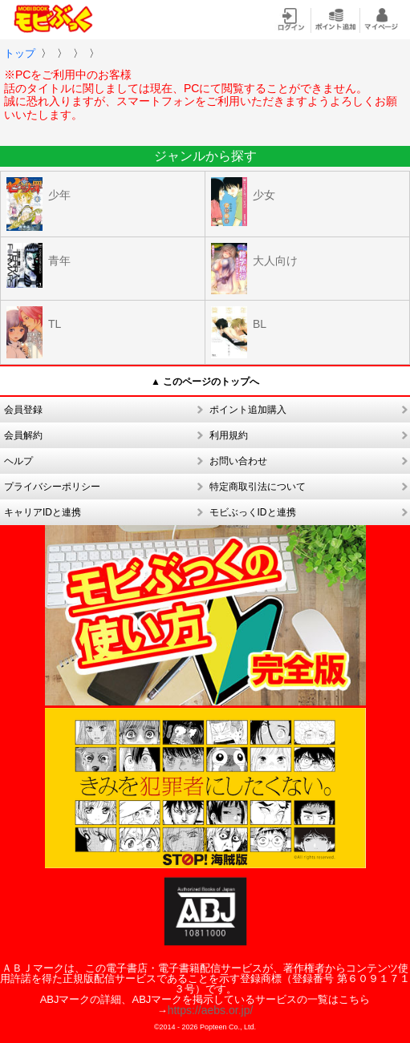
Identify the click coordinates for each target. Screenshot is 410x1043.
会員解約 (23, 435)
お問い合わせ (238, 461)
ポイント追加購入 (247, 409)
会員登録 (23, 409)
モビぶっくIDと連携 (252, 512)
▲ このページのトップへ (205, 381)
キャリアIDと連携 (42, 512)
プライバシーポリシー (52, 486)
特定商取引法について (257, 486)
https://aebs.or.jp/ (211, 1010)
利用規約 (228, 435)
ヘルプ (18, 461)
